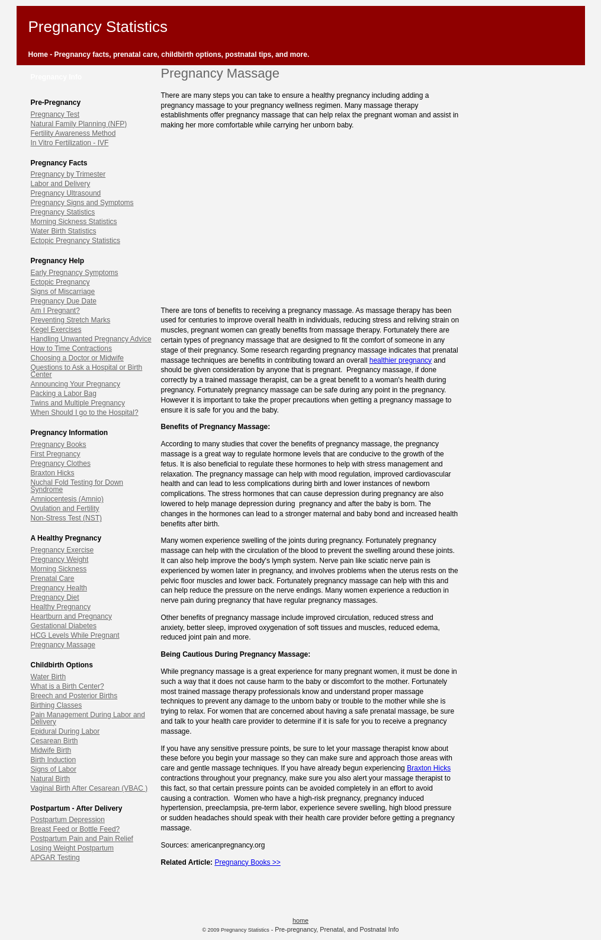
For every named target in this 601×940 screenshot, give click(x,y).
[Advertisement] (310, 214)
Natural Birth (50, 778)
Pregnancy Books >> (247, 862)
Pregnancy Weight (60, 559)
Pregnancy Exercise (62, 550)
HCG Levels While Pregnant (75, 635)
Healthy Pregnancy (61, 606)
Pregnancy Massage (63, 644)
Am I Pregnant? (55, 310)
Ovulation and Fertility (65, 508)
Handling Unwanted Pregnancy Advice (91, 339)
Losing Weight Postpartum (72, 848)
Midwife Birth (51, 750)
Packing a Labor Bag (64, 393)
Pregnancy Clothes (61, 463)
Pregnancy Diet (55, 597)
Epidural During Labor (65, 731)
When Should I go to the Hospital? (85, 412)
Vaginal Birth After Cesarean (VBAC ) (89, 788)
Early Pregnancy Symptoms (74, 272)
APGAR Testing (55, 857)
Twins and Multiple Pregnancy (78, 403)
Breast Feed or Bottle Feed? (75, 829)
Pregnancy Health (59, 588)
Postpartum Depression (68, 819)
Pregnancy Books (58, 444)
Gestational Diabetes (64, 625)
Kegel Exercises (56, 329)
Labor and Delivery (61, 183)
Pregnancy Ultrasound (66, 193)
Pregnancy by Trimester (68, 174)
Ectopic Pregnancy (60, 282)
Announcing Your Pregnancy (75, 384)
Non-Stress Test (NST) (66, 518)
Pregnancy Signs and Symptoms (82, 202)
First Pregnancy (56, 454)
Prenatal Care (53, 578)
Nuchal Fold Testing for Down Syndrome (77, 486)
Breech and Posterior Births (74, 695)
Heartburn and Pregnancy (71, 616)
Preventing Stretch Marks (71, 320)
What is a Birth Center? (67, 686)
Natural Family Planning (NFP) (79, 123)
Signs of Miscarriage (63, 291)
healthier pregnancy (400, 360)
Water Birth (48, 676)
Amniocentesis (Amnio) (67, 499)
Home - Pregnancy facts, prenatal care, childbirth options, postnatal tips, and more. (169, 54)
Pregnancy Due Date (64, 301)
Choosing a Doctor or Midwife (77, 358)
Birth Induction (53, 759)
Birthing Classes (56, 705)
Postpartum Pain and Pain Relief (82, 838)
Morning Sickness (59, 569)
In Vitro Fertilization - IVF (70, 142)
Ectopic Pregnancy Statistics (75, 240)
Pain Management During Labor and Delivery (88, 718)
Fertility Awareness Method (73, 133)
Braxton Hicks (53, 473)
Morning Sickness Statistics (74, 221)
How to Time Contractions (71, 348)
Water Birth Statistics (64, 231)
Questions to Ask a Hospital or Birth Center (87, 371)
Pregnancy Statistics (63, 212)
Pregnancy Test (55, 114)
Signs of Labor (53, 769)
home (300, 920)
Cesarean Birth (54, 740)
